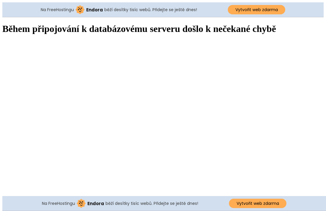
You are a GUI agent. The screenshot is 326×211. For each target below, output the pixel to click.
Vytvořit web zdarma (256, 10)
